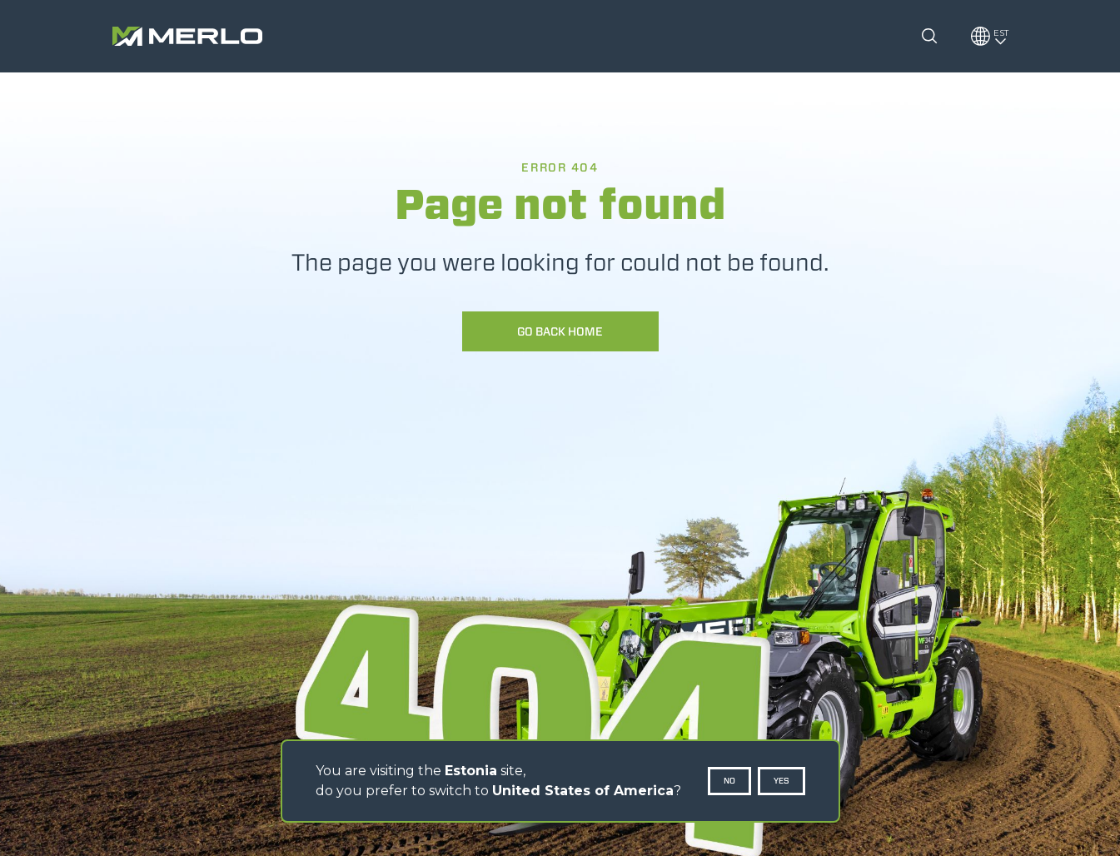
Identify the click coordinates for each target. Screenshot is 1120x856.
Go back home (560, 331)
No (729, 780)
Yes (781, 780)
